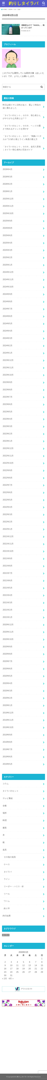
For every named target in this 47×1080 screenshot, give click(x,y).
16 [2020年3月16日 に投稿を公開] (5, 968)
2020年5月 (7, 676)
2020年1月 (7, 705)
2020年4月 (7, 683)
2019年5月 (7, 764)
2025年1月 (7, 265)
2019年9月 (7, 735)
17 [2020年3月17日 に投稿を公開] (11, 968)
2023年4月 (7, 419)
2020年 (11, 9)
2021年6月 (7, 580)
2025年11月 (8, 206)
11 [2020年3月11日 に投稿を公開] (17, 965)
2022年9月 (7, 470)
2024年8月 (7, 301)
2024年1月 (7, 353)
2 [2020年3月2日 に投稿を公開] (5, 962)
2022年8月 (7, 478)
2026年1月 (7, 191)
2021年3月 (7, 602)
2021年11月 (8, 544)
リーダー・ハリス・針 (14, 886)
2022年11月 (8, 456)
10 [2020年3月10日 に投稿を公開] (11, 965)
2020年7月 (7, 661)
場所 (5, 813)
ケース (7, 864)
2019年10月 (8, 727)
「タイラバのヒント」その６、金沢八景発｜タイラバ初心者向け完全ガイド (22, 148)
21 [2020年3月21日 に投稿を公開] (36, 968)
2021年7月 (7, 573)
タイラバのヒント (11, 791)
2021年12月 (8, 536)
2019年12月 (8, 712)
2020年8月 (7, 654)
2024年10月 (8, 287)
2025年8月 (7, 228)
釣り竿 (7, 908)
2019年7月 (7, 749)
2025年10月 (8, 213)
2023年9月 (7, 382)
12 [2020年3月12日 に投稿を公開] (23, 965)
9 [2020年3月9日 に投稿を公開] (5, 965)
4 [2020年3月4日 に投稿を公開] (17, 962)
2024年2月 (7, 345)
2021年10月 (8, 551)
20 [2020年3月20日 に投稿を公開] (29, 968)
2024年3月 (7, 338)
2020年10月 (8, 639)
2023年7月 (7, 397)
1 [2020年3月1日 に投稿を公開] (41, 958)
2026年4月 (7, 169)
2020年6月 (7, 668)
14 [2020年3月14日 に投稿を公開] (36, 965)
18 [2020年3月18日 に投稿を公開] (17, 968)
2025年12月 (8, 199)
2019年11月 (8, 720)
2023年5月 (7, 411)
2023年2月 (7, 433)
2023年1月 (7, 441)
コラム (6, 783)
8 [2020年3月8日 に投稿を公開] (41, 962)
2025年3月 (7, 250)
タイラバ (8, 872)
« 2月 (4, 978)
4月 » (11, 978)
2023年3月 (7, 426)
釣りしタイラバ (23, 3)
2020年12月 (8, 624)
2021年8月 (7, 566)
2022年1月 (7, 529)
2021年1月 (7, 617)
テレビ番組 (8, 798)
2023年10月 (8, 375)
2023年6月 (7, 404)
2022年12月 (8, 448)
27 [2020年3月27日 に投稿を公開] (29, 972)
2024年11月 (8, 279)
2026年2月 (7, 184)
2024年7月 (7, 309)
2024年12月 (8, 272)
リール (7, 894)
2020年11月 (8, 632)
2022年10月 (8, 463)
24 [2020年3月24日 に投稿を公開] (11, 972)
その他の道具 (10, 857)
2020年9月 (7, 646)
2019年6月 (7, 756)
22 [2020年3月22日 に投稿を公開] (42, 968)
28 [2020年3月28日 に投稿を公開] (36, 972)
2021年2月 (7, 610)
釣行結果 (7, 916)
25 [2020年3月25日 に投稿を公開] (17, 972)
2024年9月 (7, 294)
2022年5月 (7, 500)
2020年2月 (7, 698)
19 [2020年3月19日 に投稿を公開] (23, 968)
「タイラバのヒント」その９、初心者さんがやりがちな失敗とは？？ (22, 117)
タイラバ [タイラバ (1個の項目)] (6, 935)
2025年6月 (7, 235)
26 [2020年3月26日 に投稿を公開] (23, 972)
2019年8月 (7, 742)
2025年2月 (7, 257)
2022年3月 (7, 514)
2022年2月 (7, 521)
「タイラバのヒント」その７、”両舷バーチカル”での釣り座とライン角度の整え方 (22, 137)
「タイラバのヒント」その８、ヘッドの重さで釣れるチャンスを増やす (22, 127)
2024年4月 (7, 331)
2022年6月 (7, 492)
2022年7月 (7, 485)
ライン (7, 879)
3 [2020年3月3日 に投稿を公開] (11, 962)
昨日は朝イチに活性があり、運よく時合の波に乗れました (22, 106)
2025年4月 (7, 243)
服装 (5, 828)
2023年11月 (8, 367)
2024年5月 (7, 323)
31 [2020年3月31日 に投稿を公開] (11, 975)
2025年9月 (7, 221)
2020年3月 (7, 690)
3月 (15, 9)
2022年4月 (7, 507)
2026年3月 (7, 176)
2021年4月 (7, 595)
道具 (5, 850)
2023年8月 (7, 389)
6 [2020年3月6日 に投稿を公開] (29, 962)
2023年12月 (8, 360)
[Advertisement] (23, 1040)
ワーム (7, 901)
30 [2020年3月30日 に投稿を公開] (5, 975)
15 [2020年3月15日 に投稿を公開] (42, 965)
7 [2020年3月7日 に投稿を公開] (35, 962)
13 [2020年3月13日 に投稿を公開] (29, 965)
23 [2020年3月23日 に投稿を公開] (5, 972)
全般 (5, 805)
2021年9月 (7, 558)
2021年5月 (7, 588)
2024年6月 (7, 316)
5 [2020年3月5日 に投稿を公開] (23, 962)
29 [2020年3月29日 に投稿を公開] (42, 972)
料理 (5, 820)
